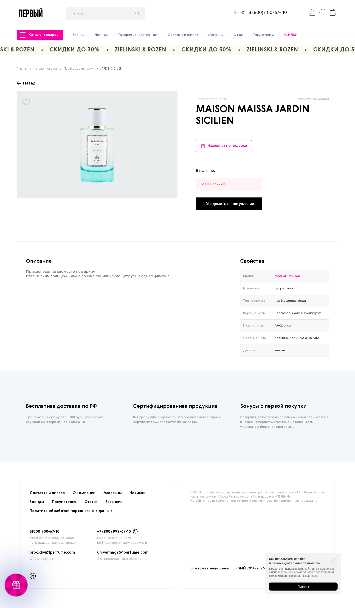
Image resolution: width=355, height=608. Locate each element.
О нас (238, 35)
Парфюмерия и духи (81, 68)
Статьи (91, 502)
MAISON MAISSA (234, 109)
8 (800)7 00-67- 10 (267, 13)
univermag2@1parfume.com (122, 553)
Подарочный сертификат (138, 35)
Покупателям (263, 35)
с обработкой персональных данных (293, 575)
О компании (84, 493)
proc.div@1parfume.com (52, 553)
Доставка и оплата (183, 35)
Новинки (101, 35)
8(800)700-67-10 (44, 532)
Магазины (215, 35)
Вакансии (114, 502)
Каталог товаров (39, 35)
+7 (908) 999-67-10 (114, 532)
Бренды (79, 35)
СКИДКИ (290, 35)
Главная (24, 68)
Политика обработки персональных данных (71, 511)
